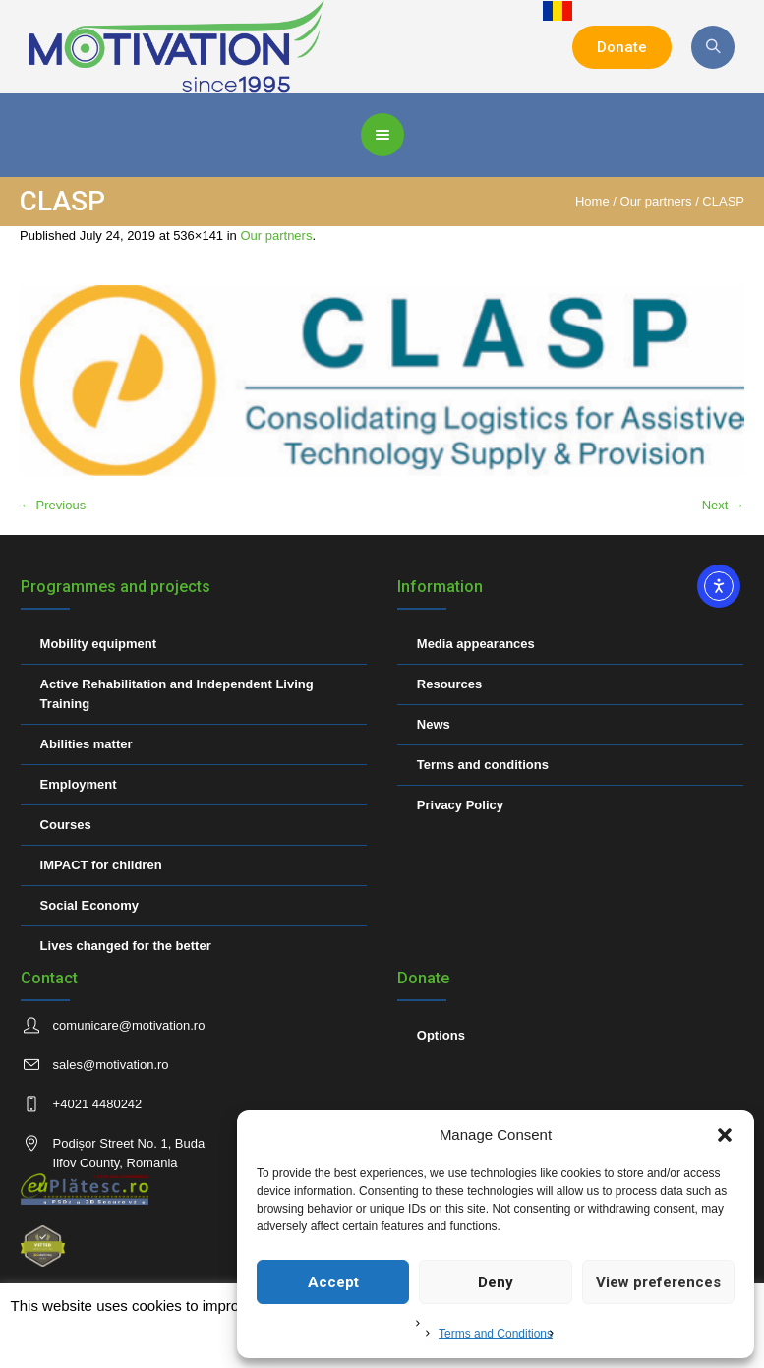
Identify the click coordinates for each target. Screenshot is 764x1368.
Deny (495, 1282)
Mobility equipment (98, 643)
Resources (449, 684)
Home (592, 201)
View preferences (658, 1282)
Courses (65, 824)
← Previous (53, 505)
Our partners (656, 201)
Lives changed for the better (125, 945)
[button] (725, 1135)
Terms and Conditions (496, 1333)
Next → (723, 505)
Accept (333, 1282)
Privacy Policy (460, 805)
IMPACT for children (101, 865)
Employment (78, 784)
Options (441, 1035)
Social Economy (89, 905)
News (433, 724)
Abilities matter (86, 744)
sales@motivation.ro (111, 1064)
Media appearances (476, 643)
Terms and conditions (483, 764)
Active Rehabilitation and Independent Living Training (177, 694)
